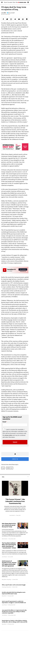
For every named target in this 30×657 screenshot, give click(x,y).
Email (4, 422)
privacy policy (8, 435)
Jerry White (3, 12)
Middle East (9, 468)
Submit (15, 442)
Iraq (3, 468)
